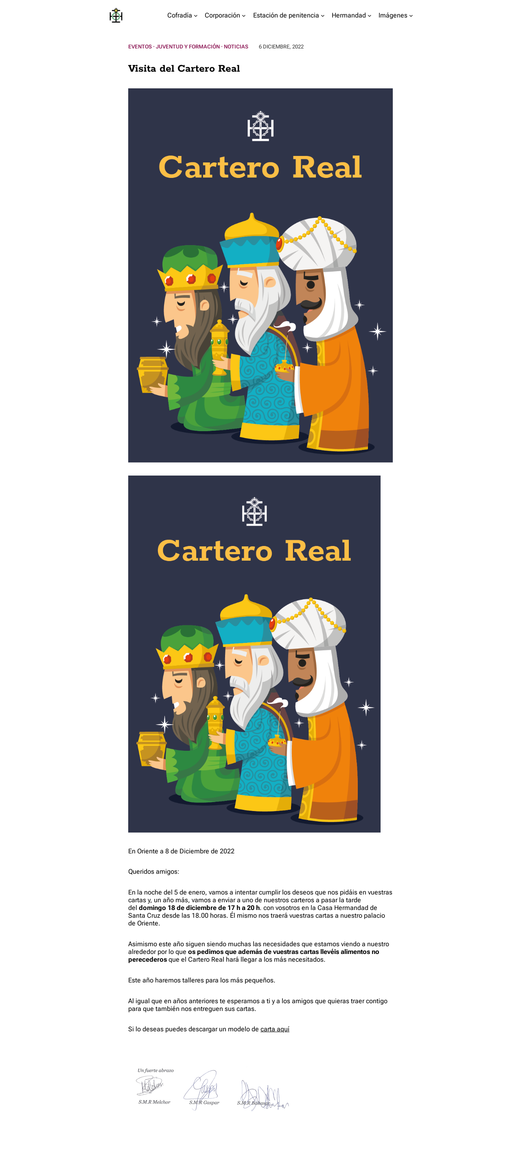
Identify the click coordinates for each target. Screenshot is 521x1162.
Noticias (236, 47)
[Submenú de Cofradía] (196, 15)
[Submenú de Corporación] (244, 15)
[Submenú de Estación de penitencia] (323, 15)
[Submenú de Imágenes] (411, 15)
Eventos (140, 47)
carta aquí (274, 1029)
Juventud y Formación (188, 47)
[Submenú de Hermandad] (370, 15)
